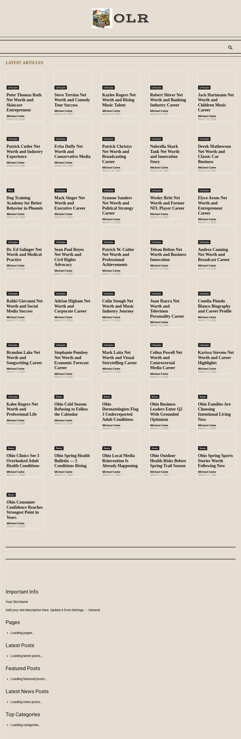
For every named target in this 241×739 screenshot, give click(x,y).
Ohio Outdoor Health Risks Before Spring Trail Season (168, 460)
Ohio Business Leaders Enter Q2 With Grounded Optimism (166, 412)
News (59, 396)
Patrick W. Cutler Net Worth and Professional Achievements (118, 257)
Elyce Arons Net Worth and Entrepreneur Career (212, 205)
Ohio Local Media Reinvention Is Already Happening (120, 460)
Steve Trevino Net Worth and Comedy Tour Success (72, 100)
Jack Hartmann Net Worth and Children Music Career (216, 103)
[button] (230, 48)
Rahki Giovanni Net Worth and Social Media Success (25, 306)
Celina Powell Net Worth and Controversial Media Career (166, 360)
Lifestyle (13, 87)
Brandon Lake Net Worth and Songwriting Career (24, 357)
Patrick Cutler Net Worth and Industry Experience (25, 151)
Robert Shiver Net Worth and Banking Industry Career (168, 100)
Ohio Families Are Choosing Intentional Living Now (214, 412)
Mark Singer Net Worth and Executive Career (70, 203)
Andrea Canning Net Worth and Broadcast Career (214, 254)
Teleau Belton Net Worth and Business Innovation (168, 254)
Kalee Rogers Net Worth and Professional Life (22, 409)
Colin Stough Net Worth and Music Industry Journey (118, 306)
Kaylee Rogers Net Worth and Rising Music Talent (119, 100)
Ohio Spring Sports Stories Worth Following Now (215, 460)
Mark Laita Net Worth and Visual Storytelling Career (119, 357)
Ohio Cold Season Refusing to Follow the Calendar (71, 409)
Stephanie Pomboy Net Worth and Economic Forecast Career (71, 360)
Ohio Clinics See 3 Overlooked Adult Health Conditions (23, 460)
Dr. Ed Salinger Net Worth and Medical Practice (24, 254)
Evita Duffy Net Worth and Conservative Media (72, 151)
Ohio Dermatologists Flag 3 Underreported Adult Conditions (120, 412)
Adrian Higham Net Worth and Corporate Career (72, 306)
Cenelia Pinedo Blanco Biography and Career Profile (215, 306)
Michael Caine (16, 116)
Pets (10, 190)
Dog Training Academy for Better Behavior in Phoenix (25, 203)
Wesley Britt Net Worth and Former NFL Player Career (167, 203)
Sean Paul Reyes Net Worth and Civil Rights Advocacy (69, 257)
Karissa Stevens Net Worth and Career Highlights (216, 357)
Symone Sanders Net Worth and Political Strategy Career (117, 205)
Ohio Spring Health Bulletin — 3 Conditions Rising (72, 460)
